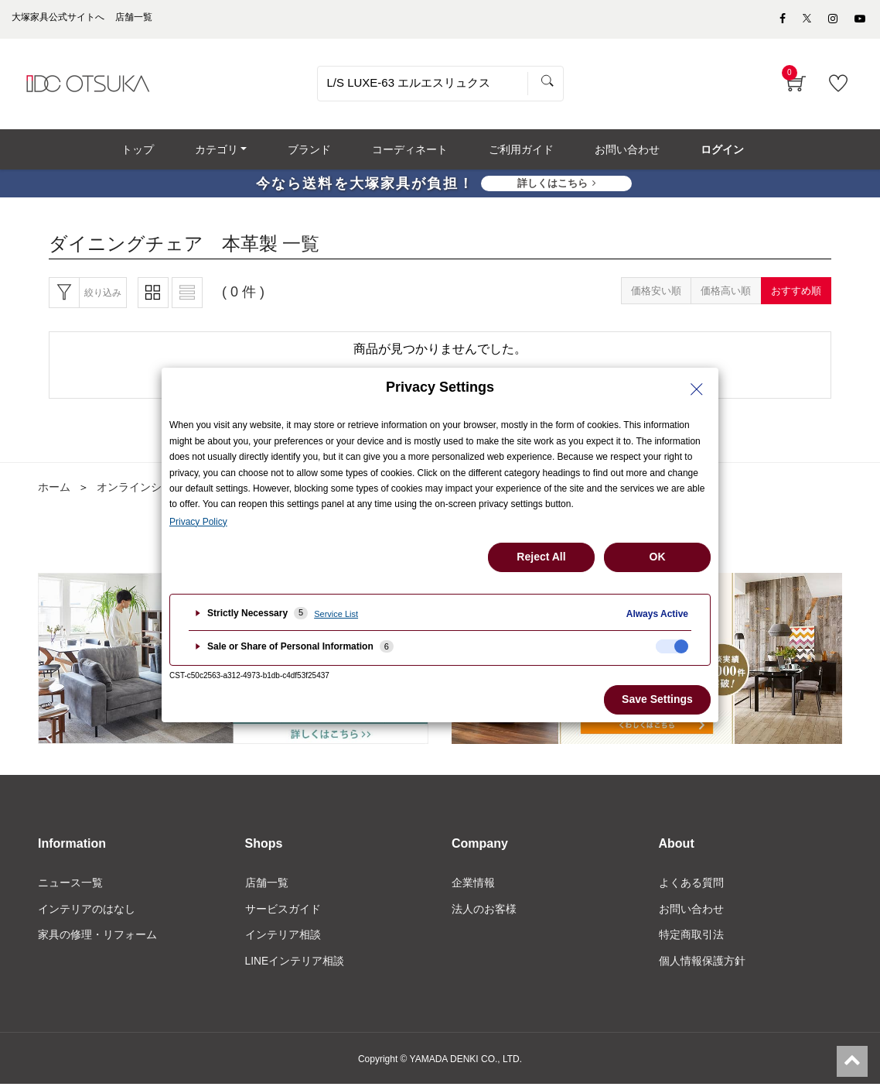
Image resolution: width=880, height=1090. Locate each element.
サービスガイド (283, 914)
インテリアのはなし (86, 914)
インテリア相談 (283, 940)
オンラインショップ (145, 491)
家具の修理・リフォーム (97, 940)
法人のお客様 (484, 914)
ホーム (54, 491)
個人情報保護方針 (702, 966)
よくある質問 (691, 888)
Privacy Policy (198, 521)
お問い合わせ (691, 914)
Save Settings (657, 699)
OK (658, 556)
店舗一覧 (266, 888)
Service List (336, 614)
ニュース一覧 (70, 888)
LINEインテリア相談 (295, 966)
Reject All (541, 556)
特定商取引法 (691, 940)
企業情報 (473, 888)
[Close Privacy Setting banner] (697, 389)
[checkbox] (672, 646)
